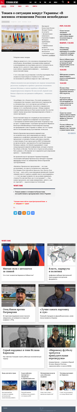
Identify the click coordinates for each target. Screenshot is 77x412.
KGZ (36, 2)
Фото (27, 6)
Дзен (27, 204)
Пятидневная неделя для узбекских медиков (46, 376)
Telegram (19, 204)
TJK (40, 2)
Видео (20, 6)
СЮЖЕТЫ (35, 6)
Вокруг (19, 21)
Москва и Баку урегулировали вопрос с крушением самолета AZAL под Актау (67, 90)
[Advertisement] (38, 228)
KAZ (31, 2)
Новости (4, 6)
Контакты (5, 407)
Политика (24, 21)
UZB (50, 2)
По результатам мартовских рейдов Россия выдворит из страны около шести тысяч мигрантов (66, 101)
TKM (45, 2)
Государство (14, 21)
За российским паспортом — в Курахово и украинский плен (28, 376)
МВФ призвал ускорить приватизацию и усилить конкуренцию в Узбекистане (67, 77)
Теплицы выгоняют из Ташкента (67, 374)
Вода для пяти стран (10, 373)
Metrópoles (17, 160)
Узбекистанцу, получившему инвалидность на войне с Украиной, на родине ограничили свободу (67, 51)
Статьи (12, 6)
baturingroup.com (49, 410)
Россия (29, 21)
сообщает (52, 55)
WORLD (56, 2)
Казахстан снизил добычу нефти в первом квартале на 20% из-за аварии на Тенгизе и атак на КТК (67, 116)
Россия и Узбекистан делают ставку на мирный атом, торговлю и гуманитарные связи (67, 127)
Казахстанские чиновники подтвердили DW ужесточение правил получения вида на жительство (66, 35)
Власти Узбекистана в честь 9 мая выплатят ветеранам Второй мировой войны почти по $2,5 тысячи (67, 62)
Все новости (71, 133)
